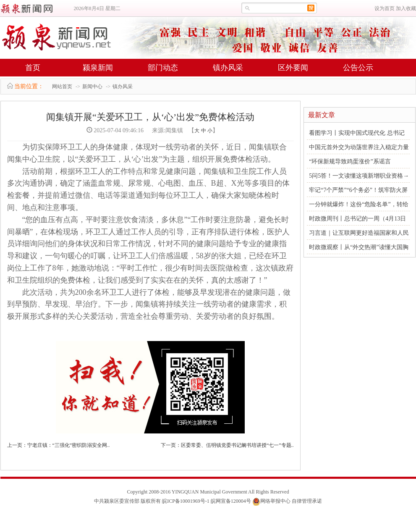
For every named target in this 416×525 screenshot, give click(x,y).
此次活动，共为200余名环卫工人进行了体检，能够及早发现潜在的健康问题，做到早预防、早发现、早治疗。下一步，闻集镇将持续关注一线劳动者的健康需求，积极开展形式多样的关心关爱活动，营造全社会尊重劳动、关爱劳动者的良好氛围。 (148, 304)
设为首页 (384, 8)
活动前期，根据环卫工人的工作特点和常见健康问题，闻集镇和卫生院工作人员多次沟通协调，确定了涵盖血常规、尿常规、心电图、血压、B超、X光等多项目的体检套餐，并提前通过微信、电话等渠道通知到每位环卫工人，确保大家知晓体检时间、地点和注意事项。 (148, 189)
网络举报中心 (275, 501)
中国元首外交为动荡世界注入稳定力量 (359, 147)
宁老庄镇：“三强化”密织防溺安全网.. (68, 445)
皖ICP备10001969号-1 (185, 501)
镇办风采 (228, 67)
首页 (32, 67)
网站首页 (62, 86)
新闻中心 (92, 86)
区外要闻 (293, 67)
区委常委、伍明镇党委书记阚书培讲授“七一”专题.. (237, 445)
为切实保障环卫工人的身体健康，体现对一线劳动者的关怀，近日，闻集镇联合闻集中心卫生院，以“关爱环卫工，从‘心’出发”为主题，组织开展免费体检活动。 (147, 153)
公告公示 (358, 67)
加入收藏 (406, 8)
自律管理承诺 (307, 501)
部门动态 (163, 67)
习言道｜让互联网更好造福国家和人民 (359, 233)
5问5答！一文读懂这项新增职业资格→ (359, 176)
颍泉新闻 (98, 67)
